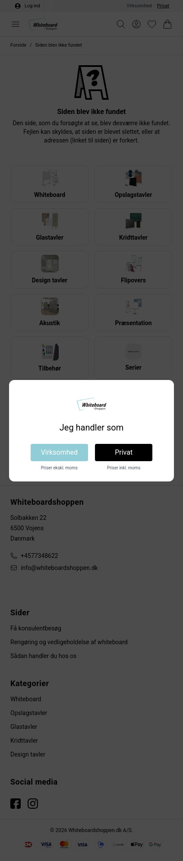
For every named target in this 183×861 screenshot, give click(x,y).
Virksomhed (59, 452)
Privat (124, 452)
